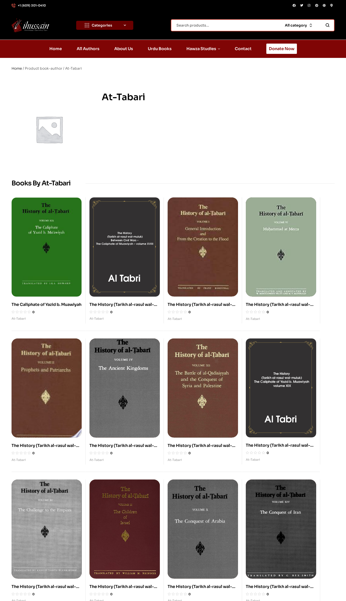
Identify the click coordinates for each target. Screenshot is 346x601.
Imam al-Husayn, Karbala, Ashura (210, 479)
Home (17, 68)
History (188, 526)
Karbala (188, 503)
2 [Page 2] (167, 425)
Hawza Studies (114, 526)
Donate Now (112, 549)
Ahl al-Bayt (272, 479)
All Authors (110, 491)
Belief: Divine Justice (281, 503)
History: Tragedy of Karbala (286, 526)
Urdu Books (111, 514)
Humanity (271, 537)
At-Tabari (19, 286)
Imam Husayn (193, 491)
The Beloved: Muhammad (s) (206, 537)
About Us (109, 503)
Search (327, 25)
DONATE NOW (315, 586)
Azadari (269, 491)
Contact (108, 537)
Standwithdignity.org (62, 586)
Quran (187, 514)
